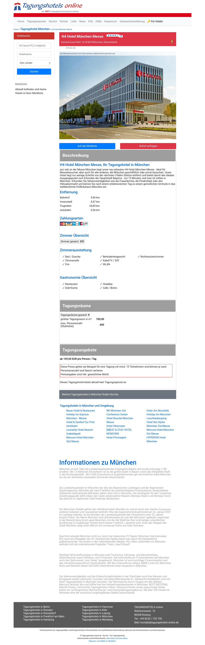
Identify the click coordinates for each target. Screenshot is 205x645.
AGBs (98, 21)
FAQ (90, 21)
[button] (68, 95)
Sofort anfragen (148, 146)
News (82, 21)
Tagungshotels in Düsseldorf (39, 613)
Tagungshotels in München (86, 394)
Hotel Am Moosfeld (158, 410)
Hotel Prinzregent (116, 437)
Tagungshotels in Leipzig (96, 613)
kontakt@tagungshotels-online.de (159, 622)
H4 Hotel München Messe (61, 29)
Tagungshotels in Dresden (38, 610)
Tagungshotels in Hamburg (38, 619)
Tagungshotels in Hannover (97, 606)
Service (53, 21)
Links (74, 21)
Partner (64, 21)
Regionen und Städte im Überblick (102, 641)
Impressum (110, 21)
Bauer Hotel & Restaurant (80, 410)
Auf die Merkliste (87, 146)
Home (20, 21)
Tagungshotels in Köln (94, 610)
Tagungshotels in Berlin (36, 606)
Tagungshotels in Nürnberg (97, 619)
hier (116, 394)
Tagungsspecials (36, 21)
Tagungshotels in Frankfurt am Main (43, 616)
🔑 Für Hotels (155, 21)
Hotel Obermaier (116, 425)
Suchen (34, 71)
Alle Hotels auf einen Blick (117, 638)
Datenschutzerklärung (132, 21)
